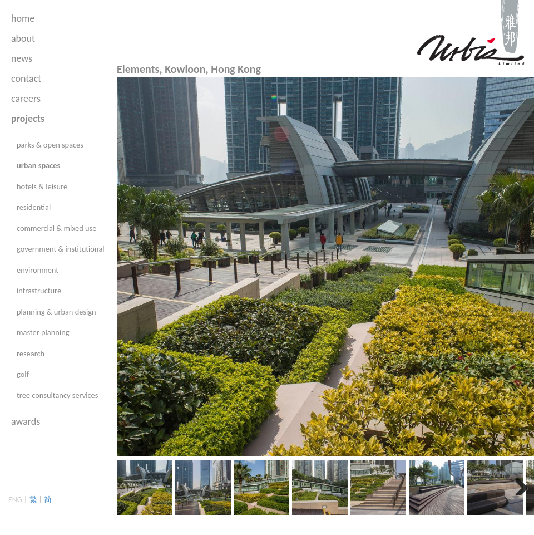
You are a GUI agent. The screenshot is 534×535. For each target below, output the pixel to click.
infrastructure (39, 291)
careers (26, 98)
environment (37, 270)
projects (27, 118)
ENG (15, 499)
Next (517, 484)
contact (26, 78)
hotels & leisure (42, 186)
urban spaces (38, 165)
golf (23, 374)
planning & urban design (56, 312)
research (30, 354)
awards (25, 421)
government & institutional (61, 249)
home (22, 18)
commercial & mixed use (56, 228)
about (23, 38)
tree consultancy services (57, 395)
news (21, 58)
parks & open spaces (50, 145)
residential (34, 207)
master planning (43, 332)
